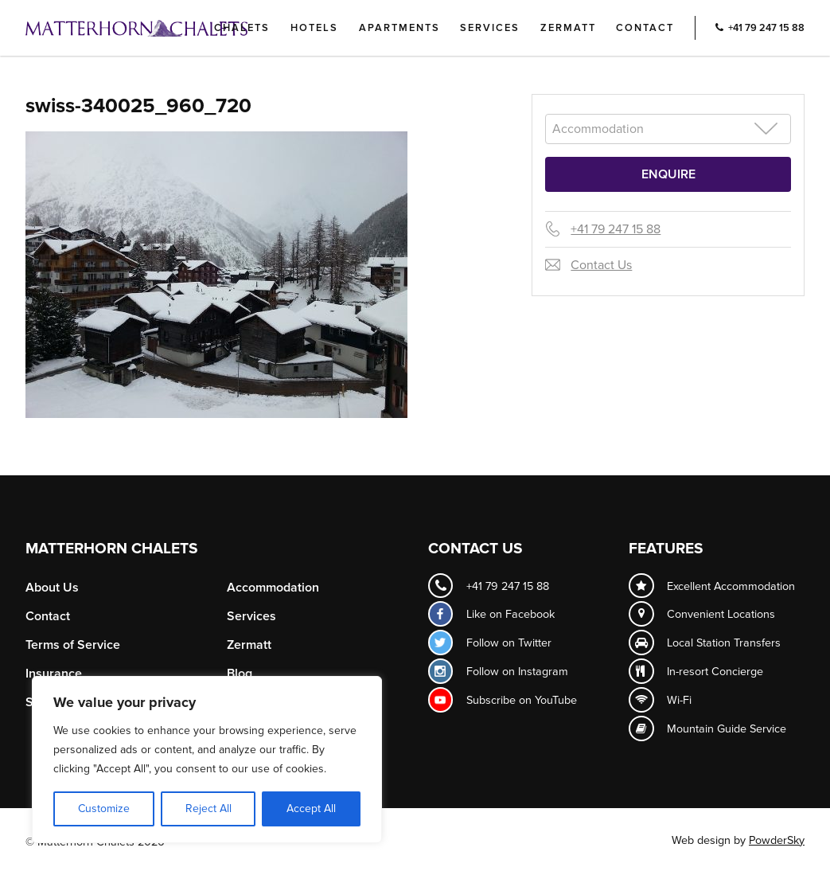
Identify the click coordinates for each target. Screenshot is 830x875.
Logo (163, 28)
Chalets (242, 27)
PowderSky (777, 840)
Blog (239, 674)
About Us (52, 588)
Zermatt (568, 27)
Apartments (399, 27)
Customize (104, 808)
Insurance (53, 674)
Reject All (208, 808)
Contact (645, 27)
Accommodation (273, 588)
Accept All (311, 808)
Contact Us (601, 265)
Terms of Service (72, 645)
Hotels (314, 27)
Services (490, 27)
